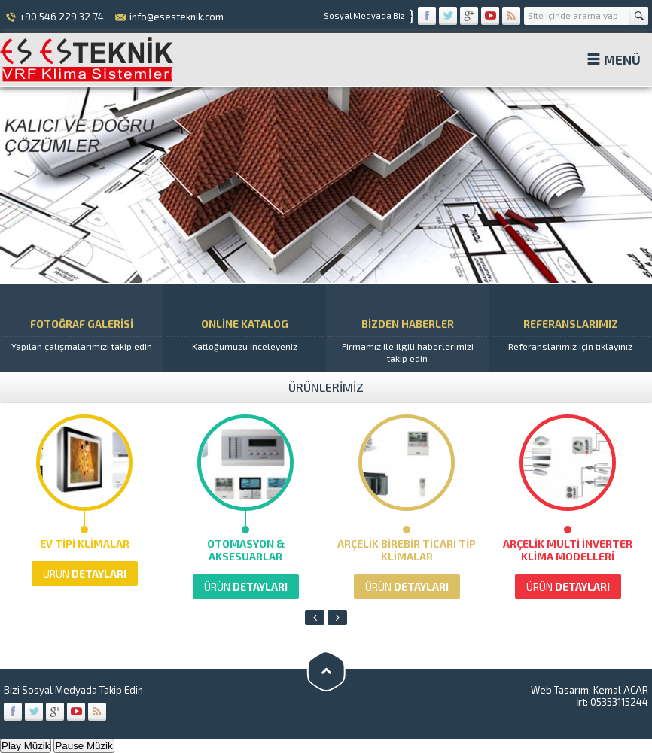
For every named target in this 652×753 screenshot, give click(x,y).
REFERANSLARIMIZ (571, 327)
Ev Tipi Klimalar (84, 543)
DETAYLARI (84, 573)
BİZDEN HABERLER (407, 327)
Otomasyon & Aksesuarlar (246, 550)
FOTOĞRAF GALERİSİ (81, 327)
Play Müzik (26, 745)
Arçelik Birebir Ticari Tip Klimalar (406, 550)
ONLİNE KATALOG (245, 327)
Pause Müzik (83, 745)
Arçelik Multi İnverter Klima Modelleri (567, 550)
